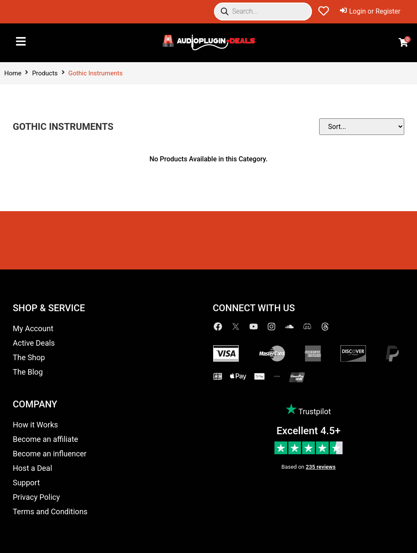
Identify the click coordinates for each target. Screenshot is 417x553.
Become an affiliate (45, 439)
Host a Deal (32, 468)
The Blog (28, 371)
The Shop (29, 357)
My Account (33, 328)
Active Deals (34, 342)
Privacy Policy (36, 497)
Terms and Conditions (50, 511)
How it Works (35, 424)
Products (44, 73)
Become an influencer (49, 453)
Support (26, 482)
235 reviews (321, 467)
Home (12, 73)
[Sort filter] (361, 126)
